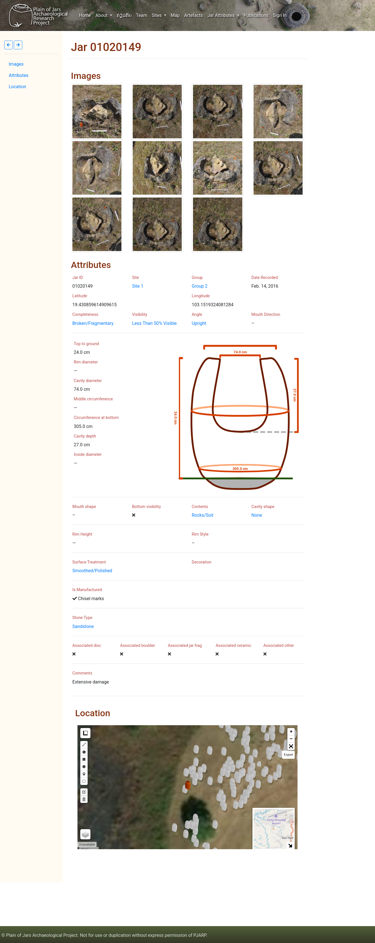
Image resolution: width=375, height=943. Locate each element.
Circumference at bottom (96, 417)
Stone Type (82, 617)
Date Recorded (264, 277)
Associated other (278, 645)
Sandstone (83, 626)
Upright (199, 323)
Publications (256, 15)
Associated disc (86, 645)
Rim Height (82, 534)
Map (175, 15)
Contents (200, 506)
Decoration (202, 562)
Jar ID (77, 277)
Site (135, 277)
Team (141, 15)
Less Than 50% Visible (154, 323)
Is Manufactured (87, 589)
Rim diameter (86, 362)
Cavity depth (85, 436)
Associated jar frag (185, 645)
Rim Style (200, 534)
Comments (82, 673)
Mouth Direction (265, 314)
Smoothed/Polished (92, 570)
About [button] (102, 15)
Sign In (280, 15)
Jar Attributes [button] (221, 15)
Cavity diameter (88, 380)
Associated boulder (137, 645)
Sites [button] (157, 15)
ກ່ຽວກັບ (124, 15)
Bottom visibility (146, 506)
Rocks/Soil (202, 515)
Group (197, 277)
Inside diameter (88, 454)
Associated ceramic (233, 645)
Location (17, 86)
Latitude (79, 296)
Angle (197, 314)
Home (86, 15)
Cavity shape (262, 506)
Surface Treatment (89, 562)
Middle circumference (93, 399)
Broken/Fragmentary (93, 323)
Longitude (201, 296)
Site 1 (137, 286)
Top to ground (86, 343)
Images (16, 64)
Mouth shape (84, 506)
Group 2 (199, 286)
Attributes (18, 75)
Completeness (85, 314)
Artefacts (193, 15)
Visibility (139, 314)
